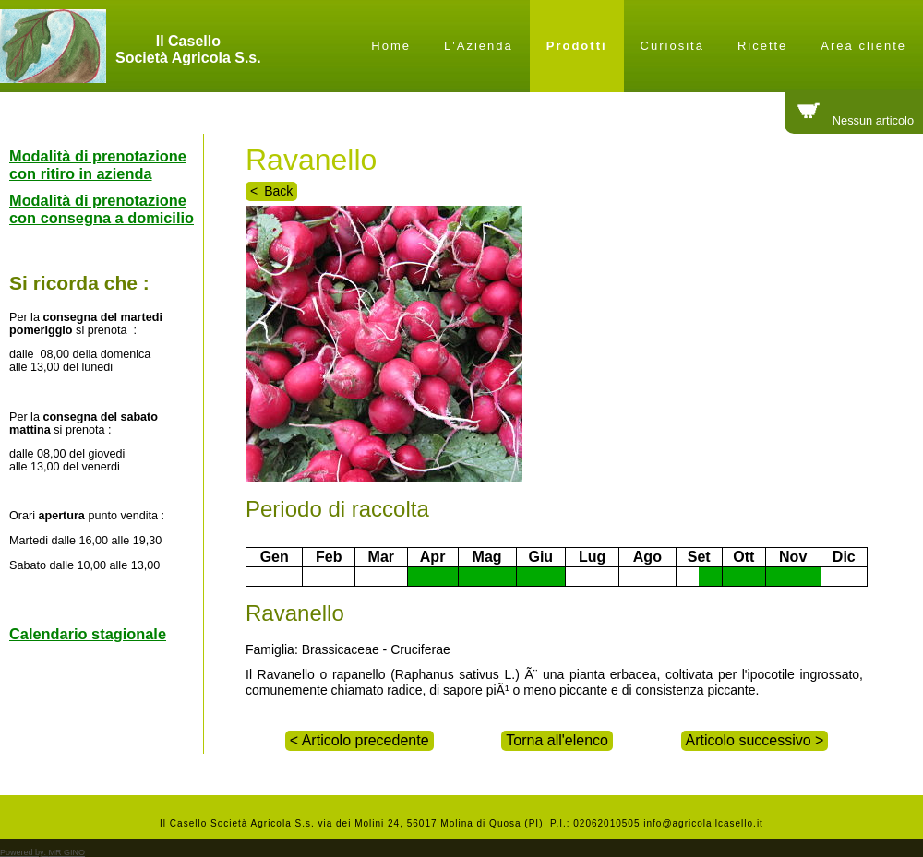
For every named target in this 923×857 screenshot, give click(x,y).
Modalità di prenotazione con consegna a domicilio (101, 209)
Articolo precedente (363, 740)
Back (278, 191)
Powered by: (42, 852)
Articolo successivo (751, 740)
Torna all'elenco (557, 740)
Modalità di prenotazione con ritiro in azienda (97, 165)
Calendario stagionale (87, 633)
